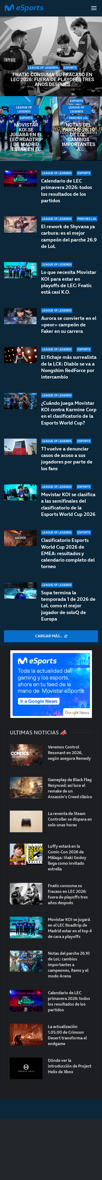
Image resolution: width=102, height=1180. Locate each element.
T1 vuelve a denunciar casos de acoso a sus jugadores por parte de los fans (66, 459)
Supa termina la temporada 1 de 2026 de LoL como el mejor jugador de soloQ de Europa (68, 605)
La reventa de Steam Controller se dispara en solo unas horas (70, 819)
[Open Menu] (94, 8)
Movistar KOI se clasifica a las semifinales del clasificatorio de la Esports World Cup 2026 (68, 506)
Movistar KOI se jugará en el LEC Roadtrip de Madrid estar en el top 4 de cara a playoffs (26, 137)
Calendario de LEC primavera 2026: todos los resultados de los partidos (66, 190)
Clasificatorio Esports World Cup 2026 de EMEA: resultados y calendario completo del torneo (68, 553)
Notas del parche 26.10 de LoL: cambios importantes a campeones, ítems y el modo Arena (78, 137)
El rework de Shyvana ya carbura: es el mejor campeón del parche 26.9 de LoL (69, 236)
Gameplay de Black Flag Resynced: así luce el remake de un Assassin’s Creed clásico (70, 788)
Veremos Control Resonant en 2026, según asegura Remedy (69, 752)
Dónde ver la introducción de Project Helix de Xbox (69, 1066)
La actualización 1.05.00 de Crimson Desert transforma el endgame (67, 1035)
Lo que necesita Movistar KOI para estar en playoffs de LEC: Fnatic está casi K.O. (68, 282)
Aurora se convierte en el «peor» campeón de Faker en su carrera (68, 325)
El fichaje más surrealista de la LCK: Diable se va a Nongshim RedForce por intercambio (69, 369)
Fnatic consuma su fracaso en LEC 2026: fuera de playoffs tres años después (52, 79)
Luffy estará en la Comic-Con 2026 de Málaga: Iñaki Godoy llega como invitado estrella (67, 857)
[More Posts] (51, 636)
